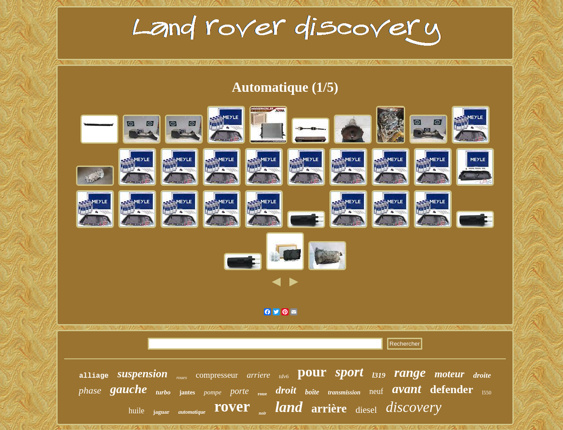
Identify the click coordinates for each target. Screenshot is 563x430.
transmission (344, 392)
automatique (191, 412)
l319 (378, 375)
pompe (212, 392)
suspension (142, 373)
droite (482, 375)
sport (349, 371)
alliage (94, 376)
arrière (329, 408)
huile (136, 410)
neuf (376, 391)
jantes (187, 392)
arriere (258, 374)
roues (181, 377)
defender (451, 389)
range (410, 372)
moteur (449, 374)
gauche (128, 389)
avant (406, 389)
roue (262, 393)
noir (262, 413)
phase (90, 390)
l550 (486, 393)
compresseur (217, 374)
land (288, 407)
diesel (366, 410)
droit (286, 390)
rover (232, 406)
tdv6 (284, 376)
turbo (163, 392)
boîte (312, 392)
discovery (413, 407)
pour (311, 371)
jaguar (161, 411)
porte (239, 391)
